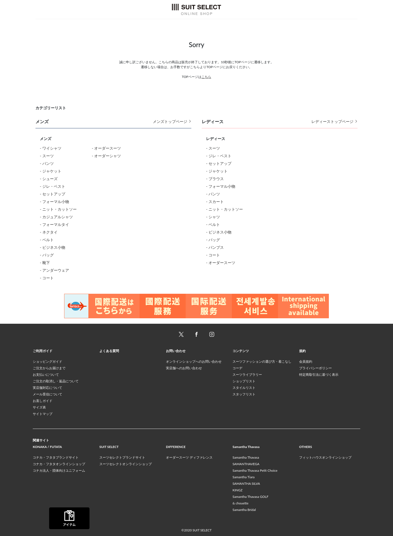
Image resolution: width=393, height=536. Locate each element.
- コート (47, 277)
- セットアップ (52, 194)
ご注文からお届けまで (49, 368)
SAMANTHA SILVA (246, 484)
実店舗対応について (47, 388)
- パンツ (47, 163)
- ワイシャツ (50, 148)
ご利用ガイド (42, 351)
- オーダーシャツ (106, 155)
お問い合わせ (176, 351)
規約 (302, 351)
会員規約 (305, 361)
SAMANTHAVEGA (246, 464)
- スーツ (47, 155)
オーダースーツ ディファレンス (189, 457)
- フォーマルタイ (54, 224)
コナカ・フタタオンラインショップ (59, 464)
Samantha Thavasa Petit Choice (255, 470)
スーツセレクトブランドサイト (122, 457)
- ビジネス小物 (52, 247)
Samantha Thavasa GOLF (251, 497)
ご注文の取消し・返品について (56, 381)
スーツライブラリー (247, 375)
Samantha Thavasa (246, 457)
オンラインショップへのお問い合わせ (194, 361)
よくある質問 (109, 351)
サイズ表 (39, 407)
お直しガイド (42, 401)
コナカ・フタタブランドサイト (56, 457)
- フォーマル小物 (54, 201)
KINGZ (237, 490)
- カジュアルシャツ (56, 216)
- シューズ (49, 178)
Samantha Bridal (244, 510)
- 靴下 (45, 262)
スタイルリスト (244, 388)
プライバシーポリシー (315, 368)
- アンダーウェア (54, 270)
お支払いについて (46, 375)
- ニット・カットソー (58, 209)
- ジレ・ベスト (52, 186)
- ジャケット (50, 171)
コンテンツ (241, 351)
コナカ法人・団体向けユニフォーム (59, 470)
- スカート (215, 201)
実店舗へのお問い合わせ (184, 368)
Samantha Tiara (244, 477)
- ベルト (47, 239)
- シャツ (213, 216)
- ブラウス (215, 178)
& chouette (240, 503)
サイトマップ (42, 414)
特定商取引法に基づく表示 (318, 375)
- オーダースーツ (106, 148)
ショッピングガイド (47, 361)
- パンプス (215, 247)
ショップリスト (244, 381)
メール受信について (47, 394)
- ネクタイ (49, 232)
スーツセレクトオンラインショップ (125, 464)
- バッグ (47, 255)
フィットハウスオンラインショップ (325, 457)
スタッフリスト (244, 394)
